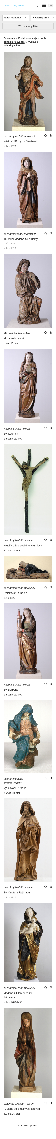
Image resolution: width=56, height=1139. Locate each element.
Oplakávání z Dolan (15, 593)
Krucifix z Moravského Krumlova (23, 545)
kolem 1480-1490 (13, 1002)
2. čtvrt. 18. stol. (12, 793)
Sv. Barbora (11, 689)
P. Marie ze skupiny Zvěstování (22, 1108)
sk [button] (51, 5)
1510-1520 (9, 598)
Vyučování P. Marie (15, 788)
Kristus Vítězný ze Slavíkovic (21, 141)
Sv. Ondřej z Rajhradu (17, 892)
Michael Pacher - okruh (17, 333)
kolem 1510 (10, 248)
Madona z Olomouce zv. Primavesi (18, 995)
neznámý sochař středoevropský (13, 780)
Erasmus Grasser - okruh (19, 1103)
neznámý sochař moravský (20, 233)
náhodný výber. (12, 45)
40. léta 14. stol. (12, 550)
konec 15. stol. (11, 343)
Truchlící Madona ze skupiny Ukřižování (21, 241)
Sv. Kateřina (11, 433)
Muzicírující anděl (14, 338)
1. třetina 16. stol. (13, 438)
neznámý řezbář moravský (19, 136)
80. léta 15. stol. (12, 1114)
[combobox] (21, 5)
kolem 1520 (10, 146)
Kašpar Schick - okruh (17, 428)
